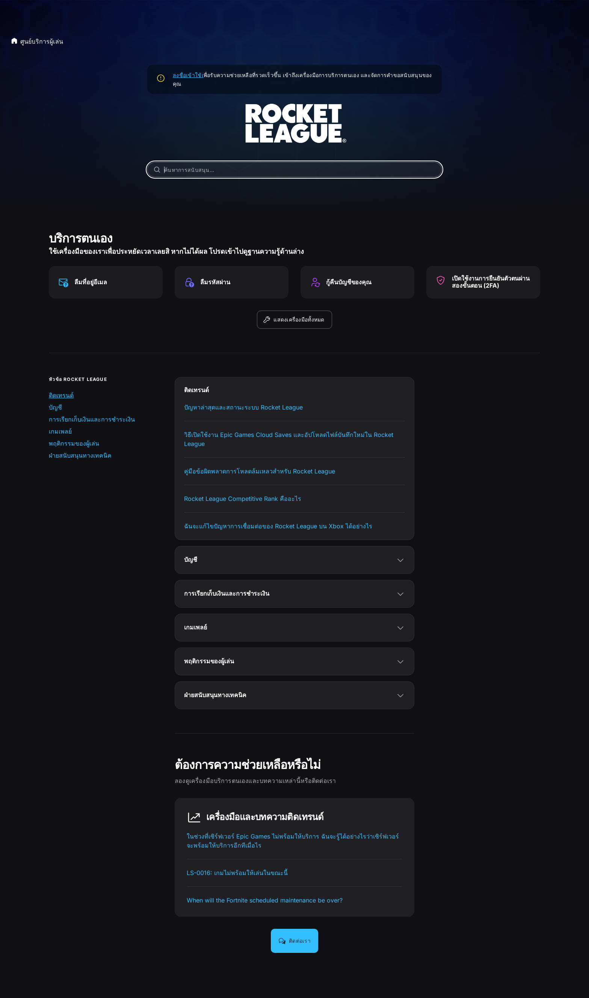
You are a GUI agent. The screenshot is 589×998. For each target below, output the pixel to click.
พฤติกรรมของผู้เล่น (74, 443)
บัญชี (55, 407)
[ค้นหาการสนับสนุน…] (294, 169)
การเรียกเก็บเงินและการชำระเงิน (92, 419)
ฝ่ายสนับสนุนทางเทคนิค (80, 455)
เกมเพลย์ (60, 431)
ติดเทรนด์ (61, 395)
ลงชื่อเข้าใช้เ (188, 75)
